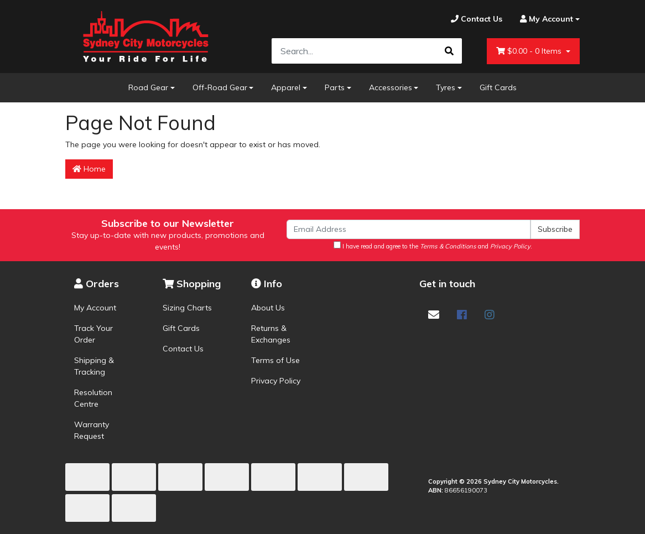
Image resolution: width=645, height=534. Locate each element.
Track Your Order (93, 334)
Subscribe (555, 229)
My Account (95, 308)
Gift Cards (498, 87)
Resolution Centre (93, 398)
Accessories (390, 87)
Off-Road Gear (220, 87)
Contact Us (183, 349)
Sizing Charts (187, 308)
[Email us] (433, 315)
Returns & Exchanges (270, 334)
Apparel (285, 87)
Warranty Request (91, 430)
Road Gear (148, 87)
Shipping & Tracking (94, 366)
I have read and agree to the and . (433, 245)
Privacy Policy (275, 381)
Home (89, 169)
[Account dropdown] (545, 19)
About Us (268, 308)
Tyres (445, 87)
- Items (530, 51)
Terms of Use (275, 360)
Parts (335, 87)
